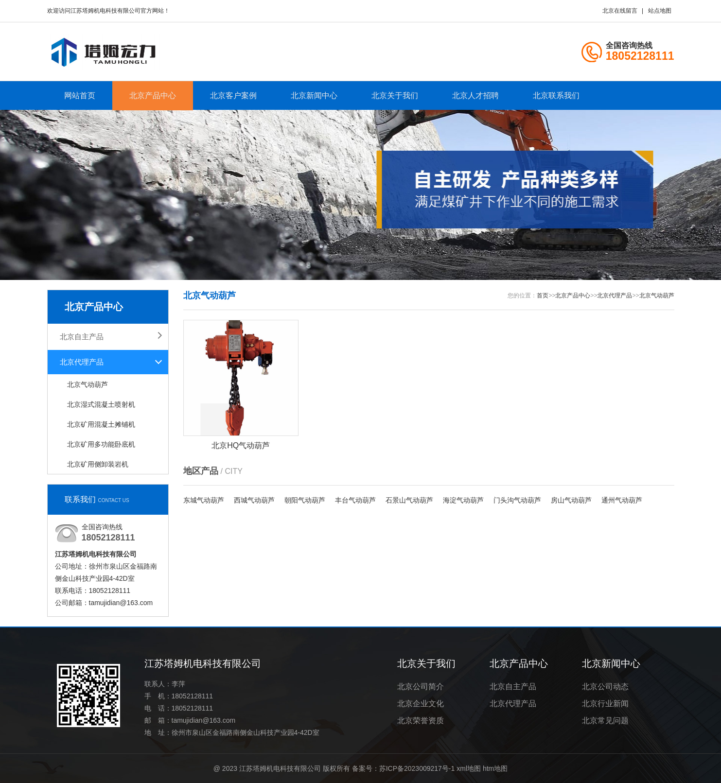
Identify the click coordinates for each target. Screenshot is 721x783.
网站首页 (79, 95)
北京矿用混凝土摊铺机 (101, 424)
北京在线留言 (619, 10)
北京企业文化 (420, 703)
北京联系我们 (556, 95)
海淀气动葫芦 (463, 500)
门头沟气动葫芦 (517, 500)
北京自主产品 (82, 336)
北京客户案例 (233, 95)
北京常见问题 (605, 720)
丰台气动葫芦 (355, 500)
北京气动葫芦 (87, 384)
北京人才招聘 (475, 95)
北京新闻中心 (314, 95)
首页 (542, 295)
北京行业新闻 (605, 703)
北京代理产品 (82, 362)
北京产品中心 (152, 95)
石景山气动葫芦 (409, 500)
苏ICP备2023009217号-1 (417, 768)
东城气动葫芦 (203, 500)
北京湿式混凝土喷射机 (101, 404)
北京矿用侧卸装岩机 (97, 464)
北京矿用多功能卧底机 (101, 444)
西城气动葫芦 (254, 500)
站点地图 (659, 10)
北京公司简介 (420, 686)
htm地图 (495, 768)
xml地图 (469, 768)
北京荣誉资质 (420, 720)
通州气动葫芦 (621, 500)
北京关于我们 (394, 95)
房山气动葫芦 (571, 500)
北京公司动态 (605, 686)
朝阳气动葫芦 (304, 500)
